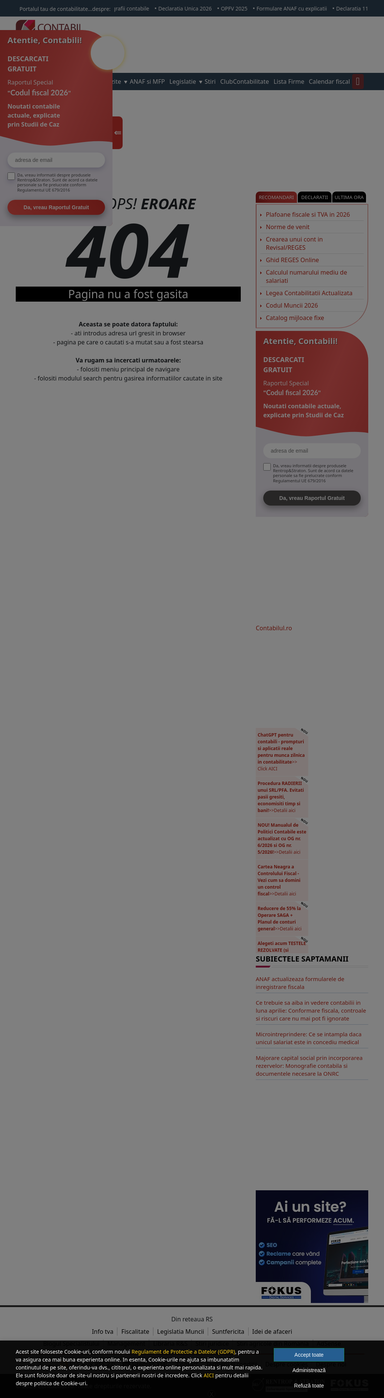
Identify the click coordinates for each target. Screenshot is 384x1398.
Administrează (309, 1370)
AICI (209, 1375)
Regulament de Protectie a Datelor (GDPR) (183, 1351)
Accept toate (309, 1355)
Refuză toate (309, 1386)
